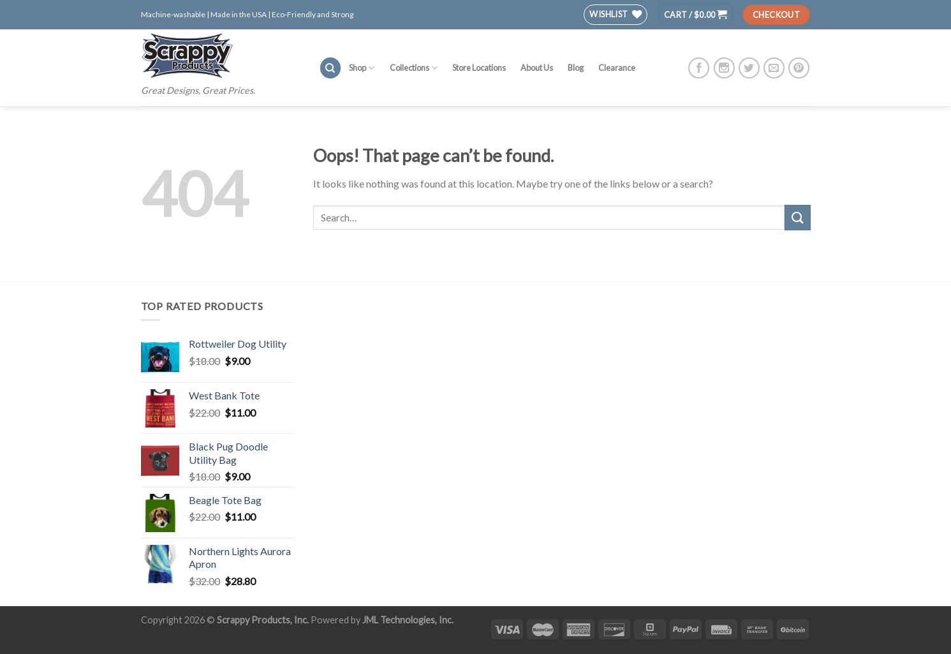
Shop (361, 68)
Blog (576, 68)
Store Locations (479, 68)
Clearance (616, 68)
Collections (414, 68)
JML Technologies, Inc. (407, 619)
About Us (536, 68)
